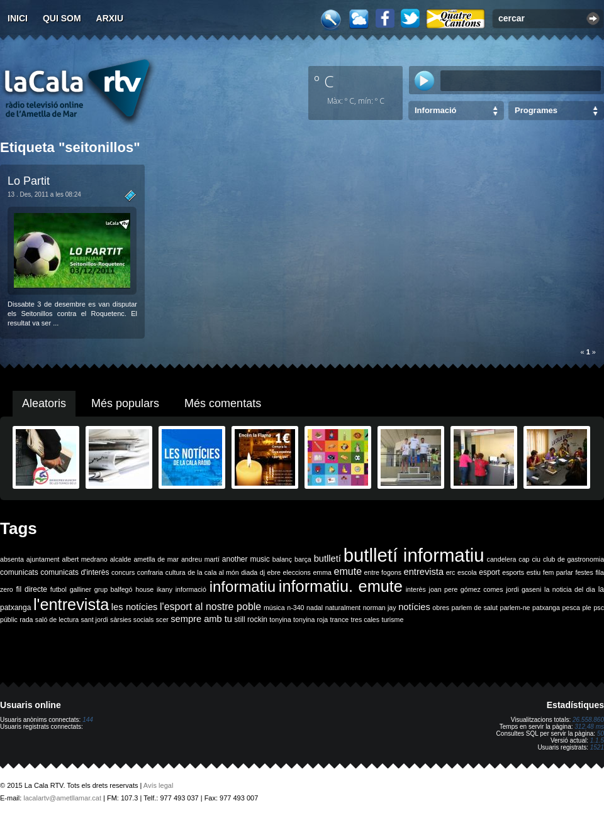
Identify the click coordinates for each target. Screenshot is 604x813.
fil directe (31, 589)
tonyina (280, 619)
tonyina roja (310, 619)
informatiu (243, 586)
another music (246, 559)
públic (9, 619)
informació (191, 589)
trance (339, 619)
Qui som (62, 18)
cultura (175, 572)
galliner (80, 589)
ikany (164, 589)
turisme (392, 619)
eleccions (296, 572)
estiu (534, 572)
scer (162, 619)
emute (348, 571)
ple (587, 607)
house (144, 589)
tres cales (364, 619)
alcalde (120, 559)
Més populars (125, 403)
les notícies (134, 607)
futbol (58, 589)
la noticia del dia (569, 589)
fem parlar (558, 572)
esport (489, 572)
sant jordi (94, 619)
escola (467, 572)
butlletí (327, 559)
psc (598, 607)
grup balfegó (113, 589)
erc (451, 572)
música (274, 607)
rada (26, 619)
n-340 (295, 607)
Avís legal (158, 785)
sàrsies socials (132, 619)
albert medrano (85, 559)
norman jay (379, 607)
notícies (414, 607)
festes (584, 572)
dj (262, 572)
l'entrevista (71, 604)
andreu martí (200, 559)
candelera (502, 559)
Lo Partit (29, 181)
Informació (435, 110)
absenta (12, 559)
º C (324, 81)
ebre (274, 572)
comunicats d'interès (74, 572)
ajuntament (43, 559)
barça (302, 559)
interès (416, 589)
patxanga (546, 607)
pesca (571, 607)
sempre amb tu (201, 619)
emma (322, 572)
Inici (18, 18)
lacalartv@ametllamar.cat (62, 798)
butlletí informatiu (414, 555)
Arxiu (110, 18)
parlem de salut (475, 607)
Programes (536, 110)
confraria (150, 572)
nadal (314, 607)
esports (513, 572)
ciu (536, 559)
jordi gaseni (523, 589)
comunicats (19, 572)
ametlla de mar (156, 559)
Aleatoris (44, 403)
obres (440, 607)
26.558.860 (588, 719)
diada (249, 572)
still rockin (250, 619)
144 (87, 719)
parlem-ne (515, 607)
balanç (282, 559)
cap (523, 559)
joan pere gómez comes (466, 589)
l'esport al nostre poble (210, 606)
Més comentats (222, 403)
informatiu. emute (341, 586)
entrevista (424, 572)
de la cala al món (212, 572)
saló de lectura (57, 619)
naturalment (343, 607)
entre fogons (382, 572)
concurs (123, 572)
